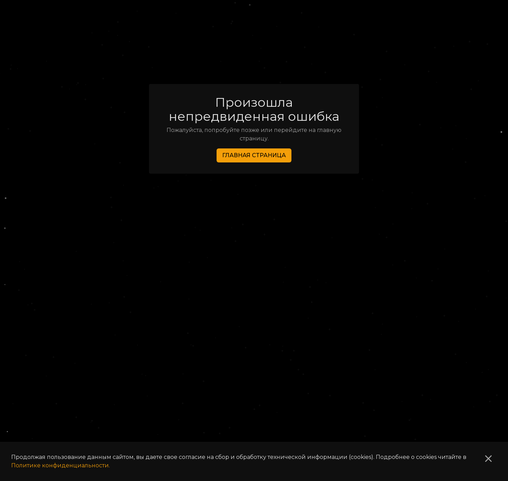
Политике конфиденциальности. (60, 465)
